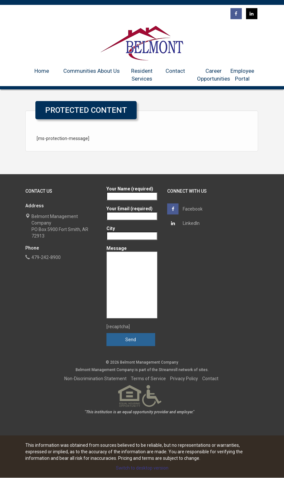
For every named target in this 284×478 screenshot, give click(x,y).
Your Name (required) (132, 192)
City (132, 232)
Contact (175, 71)
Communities (79, 71)
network (186, 370)
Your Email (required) (132, 212)
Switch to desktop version (142, 468)
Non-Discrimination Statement (95, 378)
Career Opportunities (213, 75)
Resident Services (142, 75)
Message (132, 282)
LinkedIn (183, 223)
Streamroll (168, 370)
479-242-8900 (46, 257)
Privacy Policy (184, 378)
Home (41, 71)
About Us (108, 71)
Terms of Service (148, 378)
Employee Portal (242, 75)
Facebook (185, 209)
